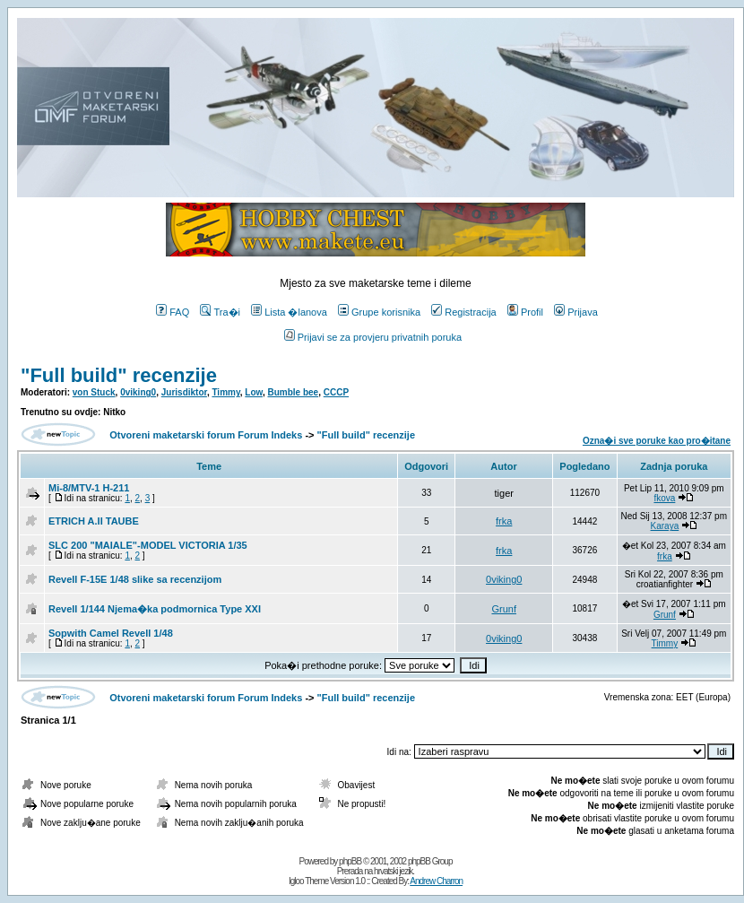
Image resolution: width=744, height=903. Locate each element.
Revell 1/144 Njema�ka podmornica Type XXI (154, 608)
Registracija (463, 312)
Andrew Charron (436, 881)
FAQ (172, 312)
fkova (664, 498)
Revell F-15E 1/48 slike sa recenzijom (134, 579)
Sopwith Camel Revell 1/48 (110, 633)
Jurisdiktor (184, 392)
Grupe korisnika (379, 312)
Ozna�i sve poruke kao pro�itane (657, 441)
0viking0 (138, 392)
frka (504, 521)
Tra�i (220, 312)
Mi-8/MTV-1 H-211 (88, 487)
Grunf (503, 608)
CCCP (336, 392)
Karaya (665, 526)
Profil (525, 312)
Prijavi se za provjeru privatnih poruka (373, 337)
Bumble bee (293, 392)
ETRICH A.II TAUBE (93, 521)
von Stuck (94, 392)
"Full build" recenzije (119, 375)
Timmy (225, 392)
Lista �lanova (289, 312)
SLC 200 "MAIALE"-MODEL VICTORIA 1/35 (147, 545)
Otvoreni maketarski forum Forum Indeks (205, 435)
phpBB (350, 861)
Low (254, 392)
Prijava (576, 312)
